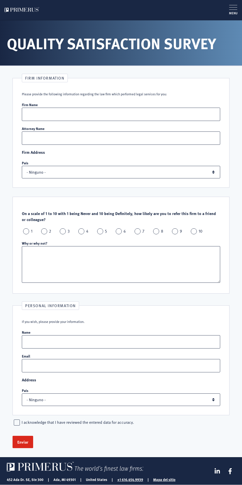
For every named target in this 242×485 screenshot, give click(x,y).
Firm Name (30, 104)
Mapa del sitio (164, 479)
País (25, 162)
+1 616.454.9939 (130, 479)
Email (26, 356)
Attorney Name (33, 128)
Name (26, 332)
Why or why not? (34, 243)
